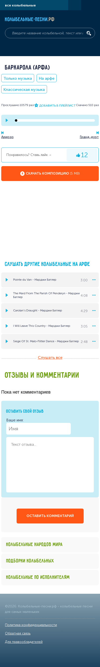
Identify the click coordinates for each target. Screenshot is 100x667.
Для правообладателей (24, 642)
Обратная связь (17, 633)
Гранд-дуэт (89, 137)
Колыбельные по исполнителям (38, 577)
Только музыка (17, 78)
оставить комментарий (50, 516)
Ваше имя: (38, 426)
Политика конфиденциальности (31, 625)
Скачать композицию (53, 173)
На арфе (46, 78)
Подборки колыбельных (30, 561)
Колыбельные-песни (30, 19)
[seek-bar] (55, 120)
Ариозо (7, 137)
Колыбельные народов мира (34, 545)
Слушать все (50, 357)
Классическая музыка (24, 89)
